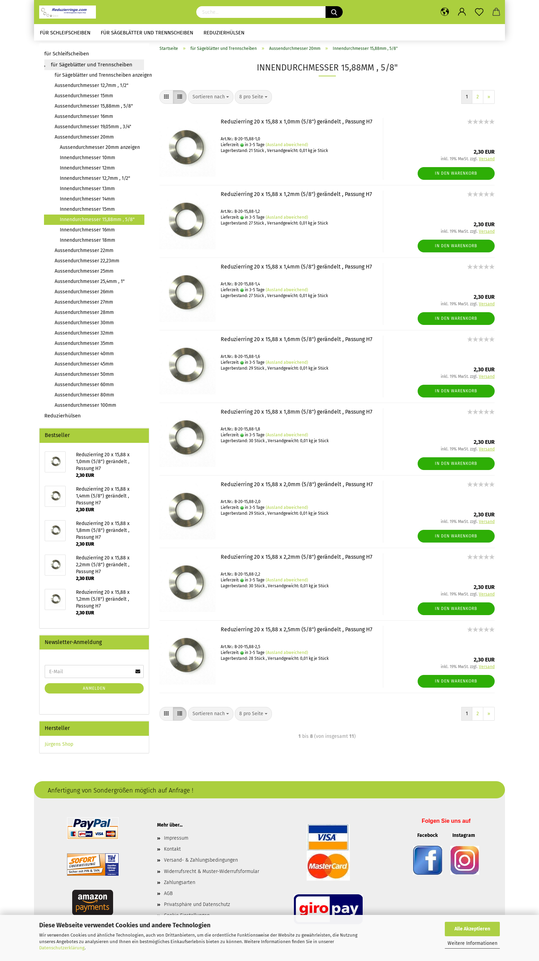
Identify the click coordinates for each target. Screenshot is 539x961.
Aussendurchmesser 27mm (84, 304)
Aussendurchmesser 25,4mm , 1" (90, 284)
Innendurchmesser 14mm (87, 201)
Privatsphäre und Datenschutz (197, 907)
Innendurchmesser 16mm (87, 232)
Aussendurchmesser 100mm (85, 408)
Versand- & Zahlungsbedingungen (201, 862)
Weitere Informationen (472, 943)
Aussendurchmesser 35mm (84, 346)
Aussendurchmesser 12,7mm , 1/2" (92, 88)
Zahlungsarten (179, 884)
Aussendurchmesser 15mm (84, 98)
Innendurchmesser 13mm (87, 191)
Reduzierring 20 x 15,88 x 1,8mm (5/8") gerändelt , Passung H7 (296, 414)
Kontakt (172, 851)
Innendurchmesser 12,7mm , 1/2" (95, 181)
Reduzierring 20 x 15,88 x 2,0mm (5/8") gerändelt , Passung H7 (297, 486)
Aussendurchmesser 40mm (84, 356)
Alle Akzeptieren (472, 929)
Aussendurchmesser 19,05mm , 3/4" (93, 129)
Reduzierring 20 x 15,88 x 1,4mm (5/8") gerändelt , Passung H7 (296, 269)
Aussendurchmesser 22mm (84, 253)
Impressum (176, 840)
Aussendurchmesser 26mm (84, 294)
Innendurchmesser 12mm (87, 170)
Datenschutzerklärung (62, 947)
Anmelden (94, 690)
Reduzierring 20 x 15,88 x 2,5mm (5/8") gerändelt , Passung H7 (296, 632)
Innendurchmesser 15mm (87, 212)
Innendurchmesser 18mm (87, 242)
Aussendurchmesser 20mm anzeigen (100, 150)
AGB (168, 895)
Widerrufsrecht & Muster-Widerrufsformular (211, 873)
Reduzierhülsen (224, 33)
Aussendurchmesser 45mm (84, 366)
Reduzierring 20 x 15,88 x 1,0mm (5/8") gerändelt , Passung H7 (296, 124)
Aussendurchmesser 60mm (84, 387)
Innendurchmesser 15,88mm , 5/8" (97, 222)
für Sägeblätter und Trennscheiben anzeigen (99, 77)
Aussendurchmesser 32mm (84, 335)
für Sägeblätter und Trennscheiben (147, 33)
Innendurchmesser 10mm (87, 160)
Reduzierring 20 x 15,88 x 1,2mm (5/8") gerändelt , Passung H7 (296, 196)
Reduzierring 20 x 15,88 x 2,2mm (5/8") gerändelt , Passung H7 (296, 559)
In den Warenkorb (456, 175)
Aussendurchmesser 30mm (84, 325)
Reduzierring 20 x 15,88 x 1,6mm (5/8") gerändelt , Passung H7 (296, 341)
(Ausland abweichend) (287, 146)
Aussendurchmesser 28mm (84, 315)
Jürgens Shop (59, 747)
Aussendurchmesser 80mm (84, 397)
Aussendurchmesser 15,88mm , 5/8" (94, 108)
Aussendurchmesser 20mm (84, 139)
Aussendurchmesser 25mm (84, 273)
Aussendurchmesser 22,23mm (87, 263)
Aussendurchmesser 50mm (84, 377)
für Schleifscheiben (65, 33)
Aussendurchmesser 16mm (84, 119)
